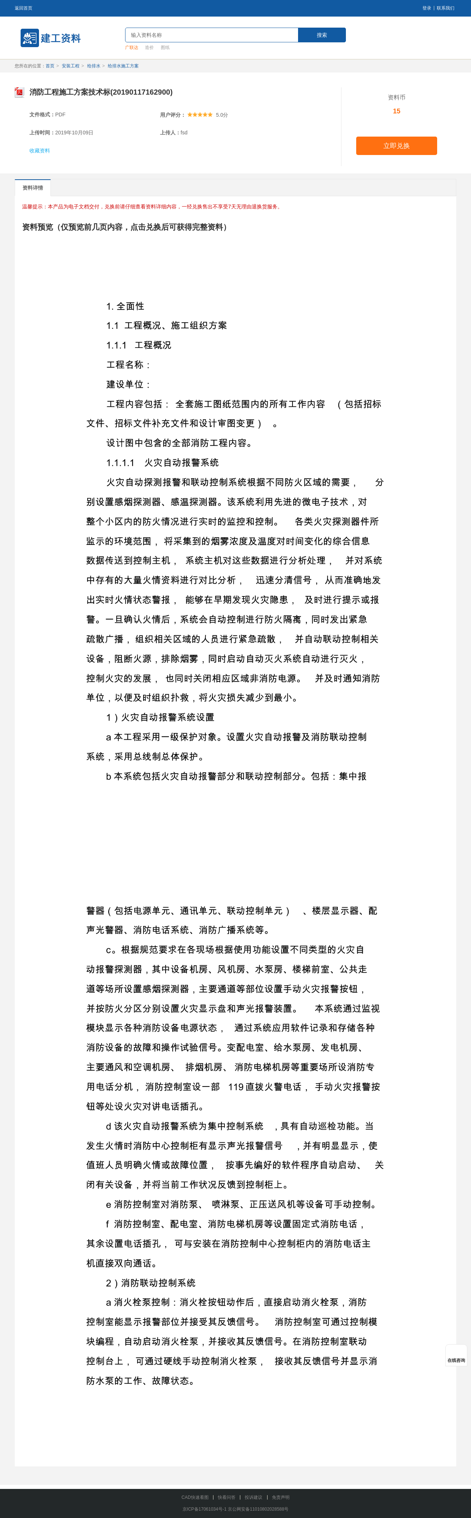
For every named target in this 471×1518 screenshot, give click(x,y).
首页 (50, 65)
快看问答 (227, 1497)
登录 (426, 8)
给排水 (93, 65)
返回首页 (23, 8)
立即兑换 (396, 145)
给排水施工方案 (123, 65)
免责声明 (281, 1497)
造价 (149, 47)
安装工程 (70, 65)
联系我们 (445, 8)
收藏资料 (39, 151)
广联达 (131, 47)
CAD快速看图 (194, 1497)
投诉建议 (253, 1497)
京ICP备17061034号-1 (205, 1509)
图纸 (165, 47)
